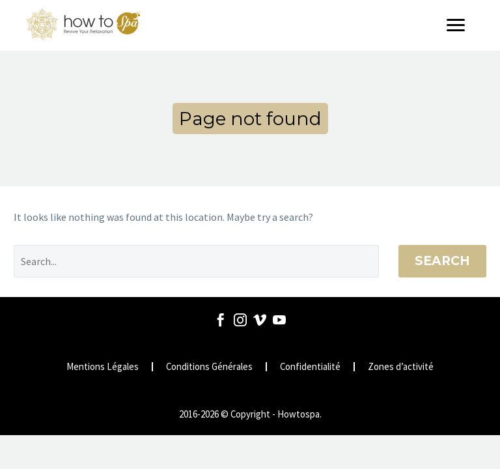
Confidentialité (310, 367)
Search (442, 260)
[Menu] (460, 25)
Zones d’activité (401, 367)
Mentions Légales (102, 367)
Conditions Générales (209, 367)
